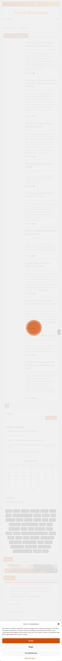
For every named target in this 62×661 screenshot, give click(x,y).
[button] (58, 624)
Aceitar (31, 641)
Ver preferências (31, 653)
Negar (31, 647)
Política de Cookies (30, 658)
